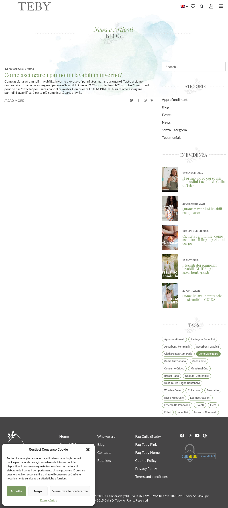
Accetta (16, 491)
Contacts (104, 452)
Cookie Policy (146, 460)
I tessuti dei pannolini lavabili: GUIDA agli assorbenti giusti (199, 269)
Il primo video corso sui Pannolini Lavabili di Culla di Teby (203, 182)
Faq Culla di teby (148, 436)
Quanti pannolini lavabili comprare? (202, 211)
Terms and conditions (151, 476)
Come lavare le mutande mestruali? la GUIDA (202, 298)
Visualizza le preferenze (70, 491)
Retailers (104, 460)
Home (64, 436)
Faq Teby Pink (146, 444)
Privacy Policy (48, 500)
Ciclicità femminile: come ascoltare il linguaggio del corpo (203, 240)
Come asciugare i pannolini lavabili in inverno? (63, 74)
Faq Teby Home (147, 452)
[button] (88, 449)
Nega (38, 491)
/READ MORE (14, 100)
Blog (101, 444)
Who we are (106, 436)
